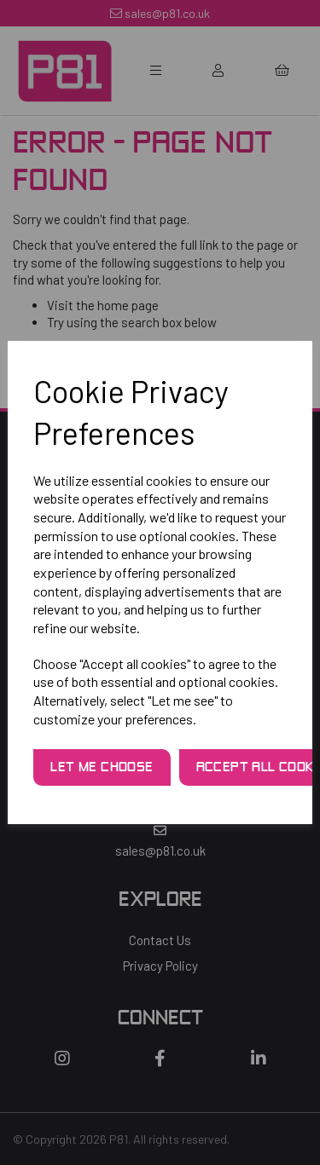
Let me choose (101, 767)
